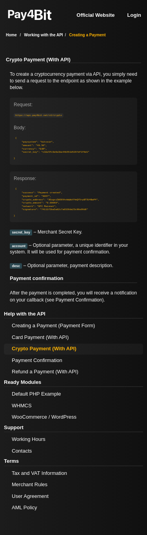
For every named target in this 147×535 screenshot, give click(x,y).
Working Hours (28, 439)
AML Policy (24, 507)
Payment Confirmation (79, 300)
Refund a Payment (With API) (45, 371)
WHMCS (22, 405)
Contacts (22, 451)
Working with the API (43, 35)
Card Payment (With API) (40, 337)
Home (11, 35)
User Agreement (30, 496)
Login (134, 15)
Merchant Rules (29, 484)
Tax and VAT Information (39, 473)
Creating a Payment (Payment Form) (53, 325)
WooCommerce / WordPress (44, 417)
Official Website (95, 15)
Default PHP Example (36, 394)
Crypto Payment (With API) (44, 348)
